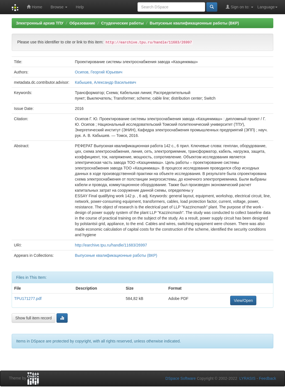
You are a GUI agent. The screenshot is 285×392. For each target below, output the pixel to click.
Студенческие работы (122, 23)
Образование (82, 23)
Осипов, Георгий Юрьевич (98, 72)
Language (267, 7)
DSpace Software (180, 378)
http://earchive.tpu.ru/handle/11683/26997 (111, 245)
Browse (59, 7)
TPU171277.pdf (27, 298)
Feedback (267, 378)
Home (34, 6)
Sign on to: (239, 6)
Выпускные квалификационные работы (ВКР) (194, 23)
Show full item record (33, 318)
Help (80, 7)
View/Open (243, 300)
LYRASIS (247, 378)
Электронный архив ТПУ (39, 23)
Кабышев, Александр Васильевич (105, 82)
